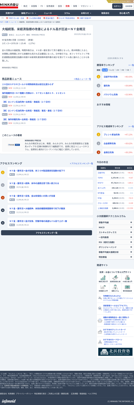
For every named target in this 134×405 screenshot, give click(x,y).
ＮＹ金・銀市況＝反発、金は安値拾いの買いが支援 (32, 195)
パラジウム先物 (111, 94)
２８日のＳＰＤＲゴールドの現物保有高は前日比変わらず (28, 84)
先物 (6, 22)
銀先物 (107, 85)
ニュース (13, 22)
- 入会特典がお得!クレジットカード (115, 334)
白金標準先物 (110, 143)
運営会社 (3, 393)
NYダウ (100, 183)
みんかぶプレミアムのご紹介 (121, 1)
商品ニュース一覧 (82, 78)
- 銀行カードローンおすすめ (112, 344)
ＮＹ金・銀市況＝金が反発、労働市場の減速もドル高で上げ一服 (38, 220)
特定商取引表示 (40, 393)
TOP (1, 22)
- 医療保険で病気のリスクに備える (114, 324)
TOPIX (100, 177)
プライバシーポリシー (24, 393)
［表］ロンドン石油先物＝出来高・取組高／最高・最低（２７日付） (33, 110)
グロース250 (103, 203)
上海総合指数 (103, 208)
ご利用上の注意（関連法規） (58, 393)
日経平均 (101, 172)
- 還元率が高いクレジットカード (114, 332)
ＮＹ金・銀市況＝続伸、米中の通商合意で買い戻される (34, 183)
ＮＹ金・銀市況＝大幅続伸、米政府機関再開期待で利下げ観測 (37, 208)
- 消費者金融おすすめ (110, 342)
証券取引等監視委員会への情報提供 (16, 385)
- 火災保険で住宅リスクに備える (114, 322)
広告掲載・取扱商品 (79, 393)
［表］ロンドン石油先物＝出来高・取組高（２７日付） (27, 101)
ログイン (117, 6)
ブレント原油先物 (112, 134)
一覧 (131, 65)
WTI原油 (101, 193)
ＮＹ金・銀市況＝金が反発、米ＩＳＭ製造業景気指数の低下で (37, 170)
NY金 (100, 198)
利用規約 (11, 393)
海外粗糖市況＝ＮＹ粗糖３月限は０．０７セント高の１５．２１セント (34, 92)
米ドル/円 (101, 188)
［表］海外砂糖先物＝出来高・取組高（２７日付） (25, 119)
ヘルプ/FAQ (92, 393)
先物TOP (10, 12)
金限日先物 (109, 152)
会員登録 (128, 6)
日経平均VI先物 (110, 76)
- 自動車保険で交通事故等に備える (114, 320)
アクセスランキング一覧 (81, 163)
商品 (4, 35)
